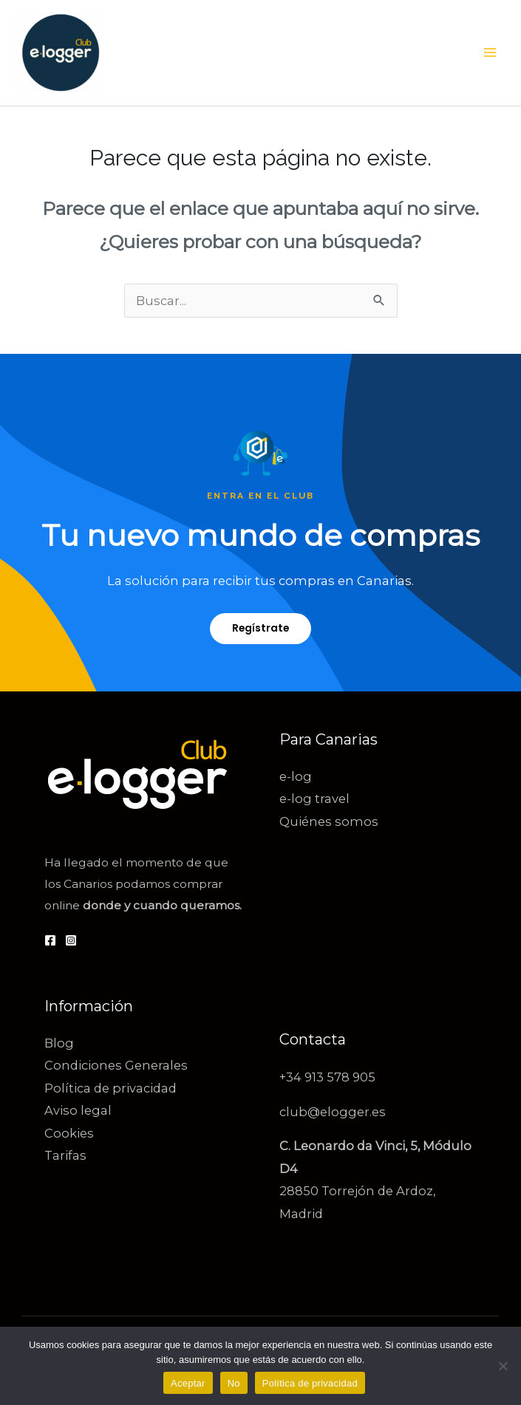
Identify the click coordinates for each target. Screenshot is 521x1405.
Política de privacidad (110, 1088)
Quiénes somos (328, 821)
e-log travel (314, 798)
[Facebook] (50, 940)
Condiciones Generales (116, 1065)
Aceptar (188, 1383)
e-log (295, 776)
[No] (502, 1365)
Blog (59, 1043)
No (234, 1383)
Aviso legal (78, 1110)
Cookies (69, 1133)
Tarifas (65, 1155)
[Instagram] (71, 940)
